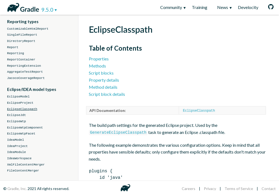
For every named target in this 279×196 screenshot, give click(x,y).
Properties (99, 58)
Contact (269, 188)
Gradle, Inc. (17, 188)
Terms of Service (239, 188)
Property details (104, 79)
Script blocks (101, 72)
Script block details (107, 94)
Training (199, 7)
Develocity (248, 7)
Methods (97, 65)
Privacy (210, 188)
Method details (103, 87)
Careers (188, 188)
